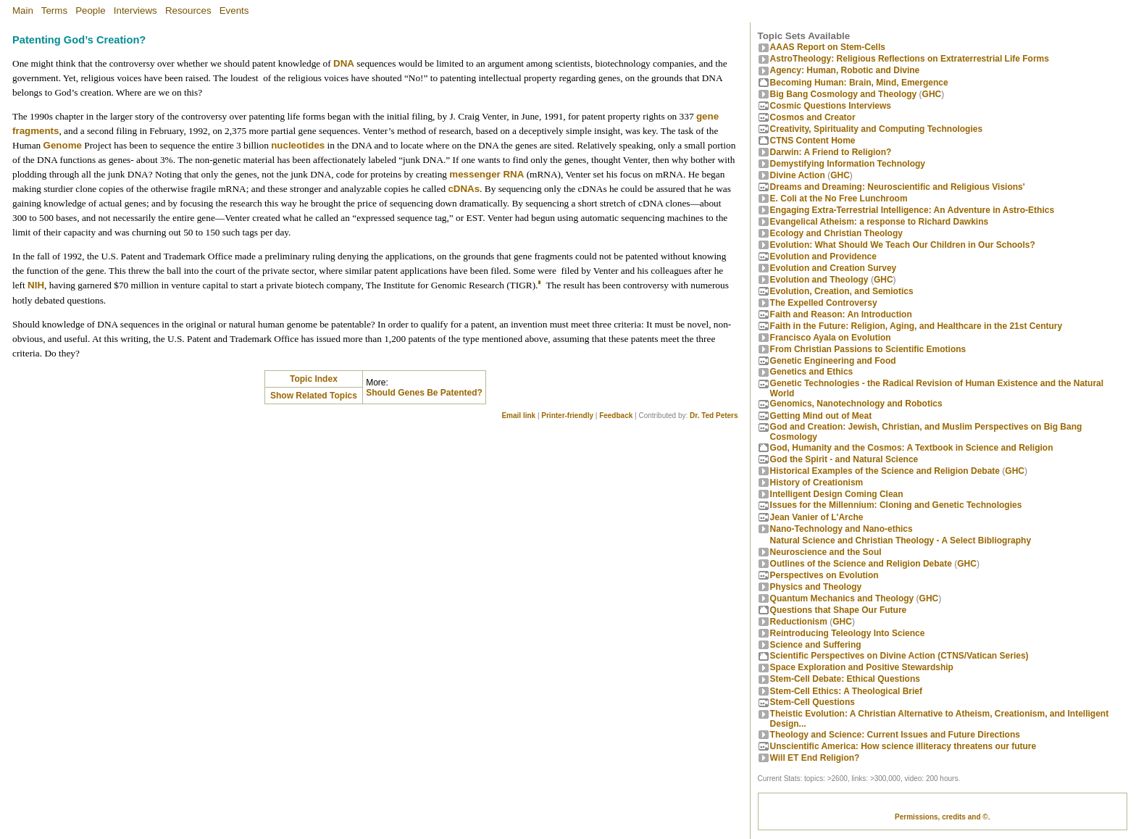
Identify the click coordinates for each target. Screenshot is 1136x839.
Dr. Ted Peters (714, 416)
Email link (518, 416)
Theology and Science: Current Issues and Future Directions (895, 735)
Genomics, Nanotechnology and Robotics (856, 403)
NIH (36, 285)
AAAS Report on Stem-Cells (827, 47)
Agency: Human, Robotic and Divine (845, 70)
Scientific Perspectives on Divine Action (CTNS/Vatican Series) (899, 656)
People (90, 10)
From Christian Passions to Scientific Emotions (868, 349)
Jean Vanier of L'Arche (817, 517)
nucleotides (298, 145)
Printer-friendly (567, 416)
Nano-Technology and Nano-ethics (841, 529)
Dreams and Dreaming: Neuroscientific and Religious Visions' (897, 187)
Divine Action (797, 175)
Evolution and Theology (819, 280)
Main (22, 10)
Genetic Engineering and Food (833, 361)
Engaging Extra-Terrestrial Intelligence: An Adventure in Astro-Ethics (912, 210)
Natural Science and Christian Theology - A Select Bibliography (901, 540)
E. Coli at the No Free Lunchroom (839, 198)
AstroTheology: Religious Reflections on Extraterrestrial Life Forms (909, 59)
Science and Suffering (815, 645)
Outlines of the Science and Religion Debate (861, 564)
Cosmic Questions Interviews (830, 106)
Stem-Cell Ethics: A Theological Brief (846, 691)
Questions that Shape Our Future (838, 610)
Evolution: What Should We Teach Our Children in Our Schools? (902, 245)
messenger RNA (486, 174)
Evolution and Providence (823, 256)
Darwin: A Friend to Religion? (831, 152)
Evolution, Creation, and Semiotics (842, 291)
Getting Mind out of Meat (821, 416)
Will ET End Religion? (815, 758)
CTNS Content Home (813, 140)
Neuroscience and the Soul (826, 552)
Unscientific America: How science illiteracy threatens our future (903, 746)
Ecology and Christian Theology (836, 233)
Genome (62, 145)
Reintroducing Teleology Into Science (847, 633)
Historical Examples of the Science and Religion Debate (885, 471)
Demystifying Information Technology (847, 164)
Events (234, 10)
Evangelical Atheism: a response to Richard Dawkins (879, 222)
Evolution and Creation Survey (833, 268)
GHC (932, 94)
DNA (343, 63)
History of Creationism (817, 482)
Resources (188, 10)
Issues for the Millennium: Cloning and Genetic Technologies (896, 505)
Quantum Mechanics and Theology (842, 598)
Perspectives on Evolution (824, 575)
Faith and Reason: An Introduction (841, 314)
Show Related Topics (313, 396)
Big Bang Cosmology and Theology (843, 94)
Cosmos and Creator (813, 117)
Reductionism (798, 622)
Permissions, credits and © (941, 817)
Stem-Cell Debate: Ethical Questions (845, 679)
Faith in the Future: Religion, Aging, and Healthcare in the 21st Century (916, 326)
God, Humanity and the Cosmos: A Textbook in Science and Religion (911, 448)
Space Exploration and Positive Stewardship (861, 667)
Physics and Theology (816, 587)
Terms (54, 10)
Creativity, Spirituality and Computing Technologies (876, 129)
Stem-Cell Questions (812, 702)
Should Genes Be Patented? (424, 393)
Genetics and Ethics (811, 372)
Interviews (135, 10)
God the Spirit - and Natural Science (844, 459)
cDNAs (464, 188)
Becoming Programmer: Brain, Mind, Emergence (859, 83)
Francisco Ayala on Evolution (830, 338)
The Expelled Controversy (823, 303)
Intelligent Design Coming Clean (836, 494)
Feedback (615, 416)
